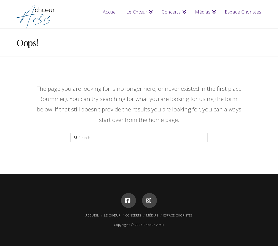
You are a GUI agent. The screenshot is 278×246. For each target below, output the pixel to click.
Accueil (92, 215)
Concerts (133, 215)
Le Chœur (112, 215)
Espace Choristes (178, 215)
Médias (152, 215)
